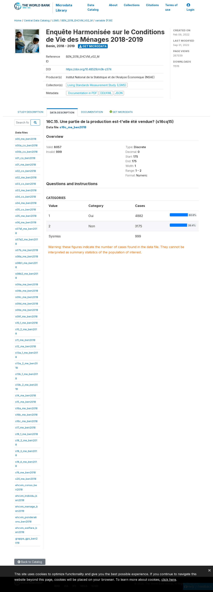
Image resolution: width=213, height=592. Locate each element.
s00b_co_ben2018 (26, 151)
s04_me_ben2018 (25, 203)
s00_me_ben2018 (25, 138)
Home (17, 20)
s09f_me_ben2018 (26, 316)
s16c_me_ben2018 (26, 421)
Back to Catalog (30, 561)
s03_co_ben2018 (25, 183)
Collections (132, 5)
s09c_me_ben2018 (26, 297)
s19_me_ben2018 (25, 472)
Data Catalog (92, 7)
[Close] (209, 570)
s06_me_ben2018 (25, 222)
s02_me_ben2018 (25, 177)
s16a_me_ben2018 (26, 408)
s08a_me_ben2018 (26, 256)
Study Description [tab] (30, 111)
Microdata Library (64, 7)
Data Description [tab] (62, 112)
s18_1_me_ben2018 (26, 434)
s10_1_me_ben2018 (26, 322)
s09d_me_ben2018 (26, 303)
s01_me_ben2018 (25, 164)
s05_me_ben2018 (25, 215)
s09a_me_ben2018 (26, 284)
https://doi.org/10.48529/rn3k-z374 (88, 69)
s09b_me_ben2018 (26, 290)
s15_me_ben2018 (25, 401)
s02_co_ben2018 (25, 170)
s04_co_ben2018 (25, 196)
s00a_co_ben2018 (26, 145)
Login (190, 7)
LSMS (55, 20)
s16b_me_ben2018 (26, 414)
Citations (152, 5)
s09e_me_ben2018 (26, 309)
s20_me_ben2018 (25, 478)
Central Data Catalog (37, 20)
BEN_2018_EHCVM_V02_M (77, 20)
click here (168, 580)
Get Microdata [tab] (121, 111)
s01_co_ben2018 (25, 158)
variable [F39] (103, 20)
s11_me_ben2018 (25, 340)
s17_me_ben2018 (25, 427)
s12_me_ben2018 (25, 346)
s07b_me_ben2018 (26, 250)
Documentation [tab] (92, 111)
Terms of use (171, 7)
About (113, 5)
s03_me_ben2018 (25, 190)
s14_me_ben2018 (25, 395)
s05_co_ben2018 (25, 209)
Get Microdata (93, 46)
